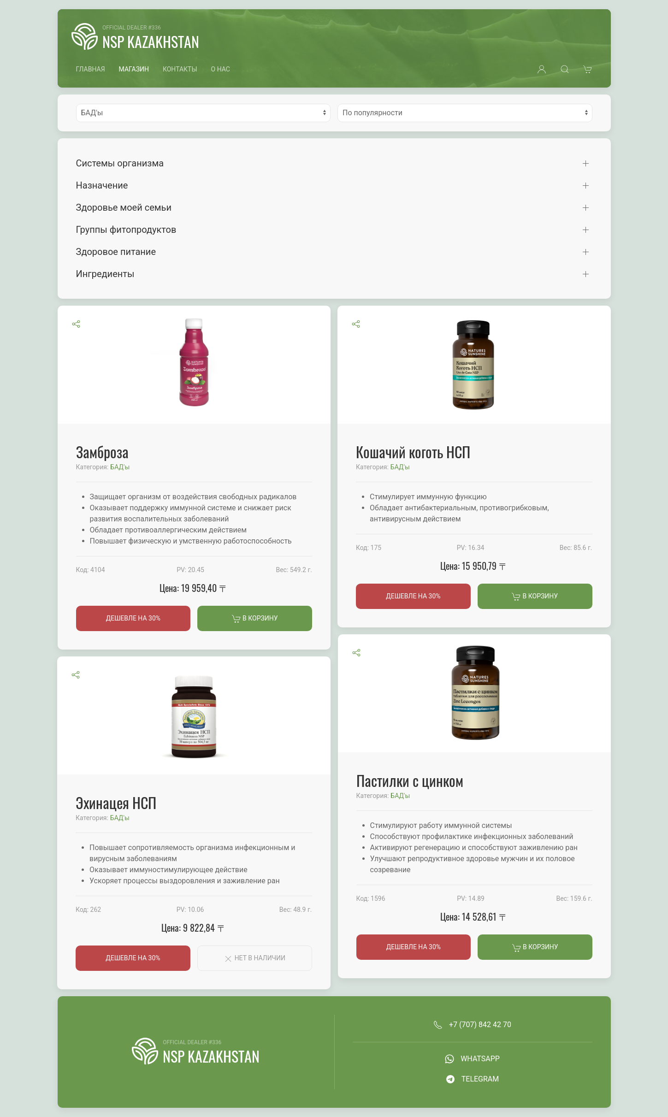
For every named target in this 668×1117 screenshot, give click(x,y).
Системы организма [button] (120, 163)
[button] (541, 69)
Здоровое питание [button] (116, 251)
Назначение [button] (102, 185)
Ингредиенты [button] (105, 273)
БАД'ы (120, 467)
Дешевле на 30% (133, 618)
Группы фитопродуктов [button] (126, 229)
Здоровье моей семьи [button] (124, 207)
